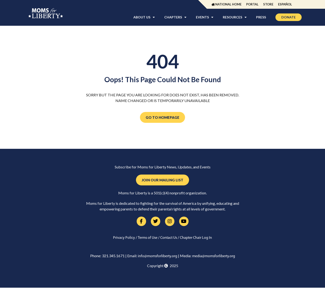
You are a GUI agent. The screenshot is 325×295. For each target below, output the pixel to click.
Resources (235, 17)
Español (285, 4)
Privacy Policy (124, 238)
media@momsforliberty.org (213, 256)
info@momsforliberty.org (157, 256)
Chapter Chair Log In (196, 238)
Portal (252, 4)
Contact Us (168, 238)
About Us (144, 17)
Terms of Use (147, 238)
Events (204, 17)
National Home (228, 4)
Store (268, 4)
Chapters (175, 17)
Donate (288, 17)
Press (261, 17)
